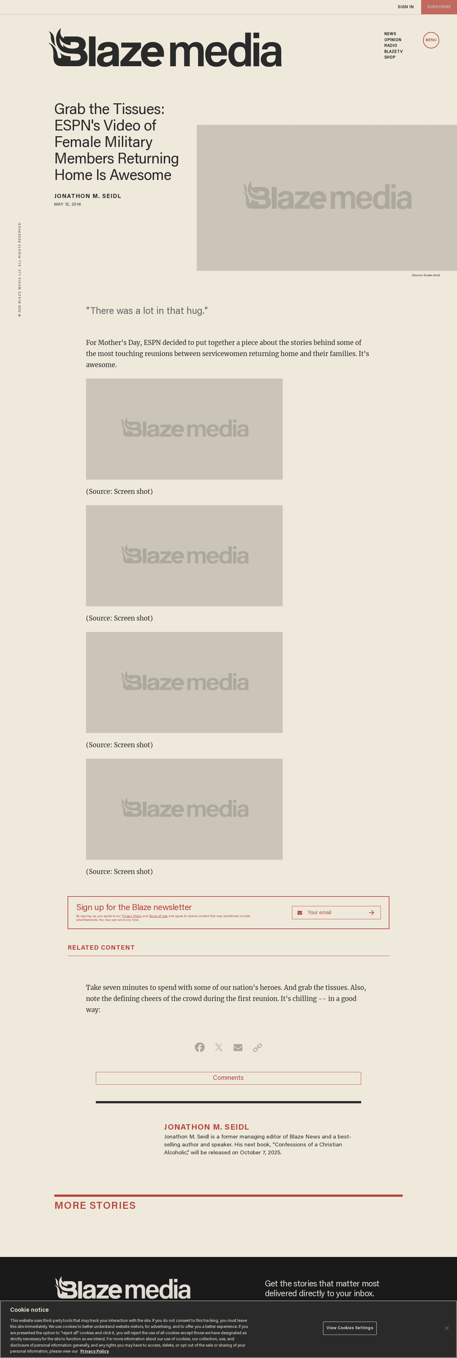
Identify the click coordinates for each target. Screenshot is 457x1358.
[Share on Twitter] (218, 1047)
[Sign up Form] (336, 912)
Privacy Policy (132, 916)
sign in (405, 7)
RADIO (391, 46)
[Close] (447, 1328)
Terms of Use (158, 916)
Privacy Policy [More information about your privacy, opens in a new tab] (94, 1351)
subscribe (439, 7)
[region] (228, 1329)
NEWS (390, 34)
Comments (228, 1079)
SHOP (389, 58)
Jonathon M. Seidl (89, 197)
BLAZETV (393, 52)
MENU (431, 40)
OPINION (393, 40)
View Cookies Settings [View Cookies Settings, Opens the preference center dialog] (350, 1329)
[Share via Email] (238, 1047)
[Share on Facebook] (198, 1047)
